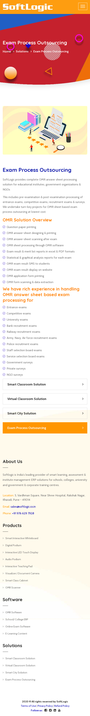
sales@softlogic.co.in (23, 506)
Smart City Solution (21, 413)
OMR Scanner (13, 587)
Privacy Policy (45, 705)
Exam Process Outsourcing (26, 428)
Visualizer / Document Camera (22, 573)
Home (7, 51)
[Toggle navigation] (82, 6)
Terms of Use (28, 705)
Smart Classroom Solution (26, 384)
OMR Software (13, 612)
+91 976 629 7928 (22, 513)
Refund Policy (61, 705)
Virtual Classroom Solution (26, 399)
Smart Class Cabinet (16, 580)
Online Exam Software (17, 626)
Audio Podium (13, 559)
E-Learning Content (16, 633)
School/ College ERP (16, 619)
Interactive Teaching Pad (18, 566)
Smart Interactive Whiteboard (21, 538)
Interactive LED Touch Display (21, 552)
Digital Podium (13, 545)
